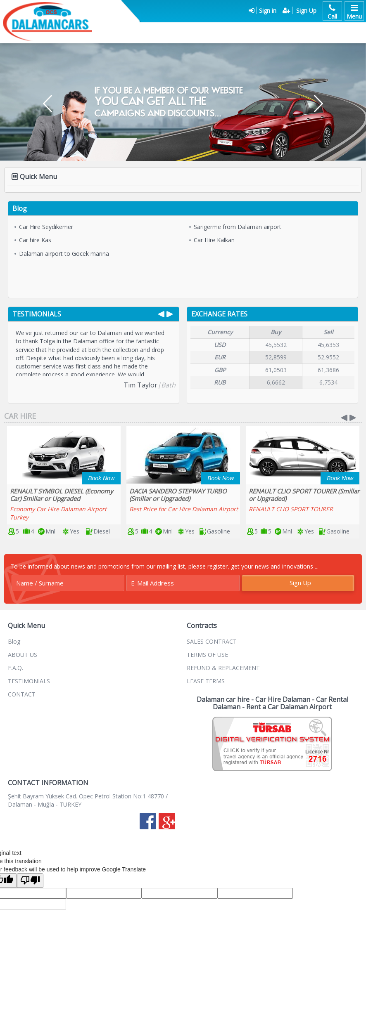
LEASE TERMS (206, 681)
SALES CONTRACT (212, 641)
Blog (14, 641)
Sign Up (300, 582)
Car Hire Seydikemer (43, 227)
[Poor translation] (30, 880)
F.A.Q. (15, 668)
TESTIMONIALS (29, 681)
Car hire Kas (32, 240)
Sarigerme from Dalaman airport (235, 227)
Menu (354, 11)
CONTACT (22, 694)
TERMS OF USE (207, 655)
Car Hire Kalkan (212, 240)
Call (332, 11)
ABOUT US (22, 655)
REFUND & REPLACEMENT (223, 668)
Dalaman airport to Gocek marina (61, 253)
